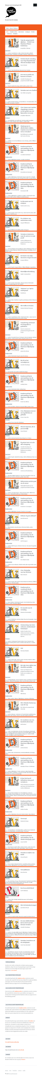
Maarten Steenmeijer (29, 619)
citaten (18, 659)
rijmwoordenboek (29, 715)
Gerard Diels (8, 547)
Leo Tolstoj (28, 438)
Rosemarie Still (8, 197)
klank (22, 619)
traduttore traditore (21, 195)
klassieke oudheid (29, 53)
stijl (15, 795)
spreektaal (33, 954)
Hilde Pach (32, 492)
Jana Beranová (18, 527)
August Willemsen (12, 229)
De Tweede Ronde (25, 714)
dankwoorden (21, 978)
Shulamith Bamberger (16, 494)
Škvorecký (7, 883)
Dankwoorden (13, 32)
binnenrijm (30, 771)
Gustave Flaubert (12, 248)
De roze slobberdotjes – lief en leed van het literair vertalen (28, 922)
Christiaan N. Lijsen (17, 660)
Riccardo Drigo (11, 881)
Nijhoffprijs (14, 159)
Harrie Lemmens (28, 337)
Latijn (19, 53)
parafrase (29, 792)
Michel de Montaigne (22, 250)
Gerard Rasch (30, 865)
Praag (16, 881)
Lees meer (14, 970)
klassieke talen (30, 772)
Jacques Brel (16, 955)
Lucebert (15, 197)
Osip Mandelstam (15, 70)
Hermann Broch (33, 933)
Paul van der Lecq (19, 212)
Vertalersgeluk (25, 120)
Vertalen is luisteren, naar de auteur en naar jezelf (28, 236)
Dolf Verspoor (14, 545)
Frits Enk (22, 715)
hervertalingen (19, 248)
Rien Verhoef (18, 581)
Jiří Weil (17, 882)
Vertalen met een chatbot (29, 90)
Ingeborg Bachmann (24, 299)
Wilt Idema (31, 698)
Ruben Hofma (24, 494)
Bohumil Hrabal (20, 883)
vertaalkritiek (11, 120)
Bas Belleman (18, 140)
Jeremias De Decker (24, 178)
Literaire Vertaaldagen (24, 731)
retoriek (20, 772)
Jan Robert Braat (31, 916)
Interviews (21, 32)
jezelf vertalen (23, 318)
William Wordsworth (19, 934)
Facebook (21, 1050)
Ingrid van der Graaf (27, 338)
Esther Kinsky (13, 121)
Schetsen (9, 33)
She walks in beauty (27, 305)
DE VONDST (20, 284)
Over (28, 413)
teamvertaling (8, 794)
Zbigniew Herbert (18, 864)
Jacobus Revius (32, 178)
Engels (9, 85)
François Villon (23, 406)
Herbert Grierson (22, 545)
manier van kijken (9, 735)
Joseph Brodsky (14, 916)
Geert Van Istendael (26, 953)
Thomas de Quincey (9, 934)
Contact (20, 1070)
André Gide (13, 659)
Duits (28, 121)
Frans (31, 85)
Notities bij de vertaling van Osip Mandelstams (28, 60)
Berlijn (15, 899)
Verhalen (15, 33)
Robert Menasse (33, 299)
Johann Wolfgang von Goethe (18, 794)
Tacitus (19, 771)
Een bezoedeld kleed (27, 888)
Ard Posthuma (29, 899)
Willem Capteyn (32, 732)
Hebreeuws (7, 494)
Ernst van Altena (11, 406)
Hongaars (25, 733)
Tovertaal (24, 818)
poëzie (9, 53)
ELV (35, 101)
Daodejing (30, 250)
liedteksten (13, 619)
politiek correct (11, 140)
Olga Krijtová (32, 814)
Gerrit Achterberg (28, 602)
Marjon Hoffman (18, 733)
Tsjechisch (7, 528)
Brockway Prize (8, 900)
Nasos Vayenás (27, 641)
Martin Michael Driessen (14, 318)
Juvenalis (24, 772)
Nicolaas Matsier (28, 659)
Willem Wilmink (25, 267)
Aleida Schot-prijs (15, 848)
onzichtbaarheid (26, 864)
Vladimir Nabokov (9, 795)
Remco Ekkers (20, 121)
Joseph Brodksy (16, 847)
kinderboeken (20, 735)
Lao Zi (34, 250)
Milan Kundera (11, 527)
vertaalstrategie (15, 492)
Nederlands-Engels (21, 177)
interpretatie (11, 792)
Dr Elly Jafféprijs (11, 679)
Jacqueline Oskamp (22, 54)
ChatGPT (17, 103)
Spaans (19, 511)
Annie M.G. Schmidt (30, 177)
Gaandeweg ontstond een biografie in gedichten (28, 324)
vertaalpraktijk (14, 932)
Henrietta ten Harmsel (10, 178)
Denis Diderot (26, 933)
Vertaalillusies (25, 870)
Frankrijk (10, 955)
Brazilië (18, 229)
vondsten (10, 732)
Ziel (22, 648)
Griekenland (14, 641)
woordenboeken (14, 731)
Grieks (22, 53)
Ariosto (18, 715)
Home (6, 1070)
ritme (35, 619)
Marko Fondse (20, 641)
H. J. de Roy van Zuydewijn (15, 773)
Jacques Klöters (18, 267)
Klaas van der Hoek (24, 681)
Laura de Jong (25, 140)
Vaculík (30, 882)
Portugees (26, 229)
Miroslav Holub (25, 527)
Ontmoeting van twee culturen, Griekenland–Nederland (28, 627)
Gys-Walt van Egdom (10, 103)
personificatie (18, 120)
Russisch (22, 70)
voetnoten (26, 698)
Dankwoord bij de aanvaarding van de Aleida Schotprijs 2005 (28, 837)
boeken (31, 1021)
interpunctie (12, 620)
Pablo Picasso (13, 214)
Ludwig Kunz (23, 389)
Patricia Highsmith (18, 933)
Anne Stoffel (8, 848)
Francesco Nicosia (15, 476)
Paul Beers (16, 299)
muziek (22, 865)
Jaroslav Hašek (8, 882)
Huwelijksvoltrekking (28, 271)
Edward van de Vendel (23, 732)
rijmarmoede (19, 954)
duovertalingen (15, 953)
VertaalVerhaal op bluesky (12, 1042)
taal (14, 371)
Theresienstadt (22, 881)
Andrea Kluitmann (27, 248)
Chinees (16, 698)
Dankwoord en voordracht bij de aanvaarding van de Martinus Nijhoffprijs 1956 (27, 591)
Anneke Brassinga (15, 85)
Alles (7, 32)
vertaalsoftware (22, 101)
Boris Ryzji (10, 847)
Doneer (23, 1059)
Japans (18, 159)
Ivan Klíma (34, 881)
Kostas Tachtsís (20, 642)
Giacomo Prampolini (25, 475)
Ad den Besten (17, 752)
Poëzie (33, 32)
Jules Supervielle (29, 564)
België (11, 954)
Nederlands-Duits (31, 195)
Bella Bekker (22, 848)
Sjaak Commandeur (15, 282)
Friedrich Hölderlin (25, 752)
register (7, 620)
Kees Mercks (26, 882)
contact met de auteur (28, 212)
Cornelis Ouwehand (25, 159)
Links (24, 1070)
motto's (22, 659)
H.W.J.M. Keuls (22, 564)
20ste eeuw (26, 476)
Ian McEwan (30, 581)
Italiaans (18, 475)
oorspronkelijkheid (9, 733)
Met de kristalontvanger (28, 905)
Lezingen (27, 32)
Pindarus (11, 660)
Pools (18, 865)
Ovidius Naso (30, 54)
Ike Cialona (13, 715)
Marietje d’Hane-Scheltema (11, 54)
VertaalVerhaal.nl (13, 1073)
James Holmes (11, 602)
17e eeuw (17, 178)
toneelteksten (14, 53)
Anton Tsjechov (29, 848)
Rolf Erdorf (15, 732)
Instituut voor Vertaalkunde (20, 792)
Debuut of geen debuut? (28, 516)
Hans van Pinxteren (28, 679)
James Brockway (24, 356)
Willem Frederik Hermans (23, 197)
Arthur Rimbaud (13, 250)
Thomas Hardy (24, 282)
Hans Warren (27, 642)
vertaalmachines (30, 101)
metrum (13, 438)
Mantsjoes (21, 422)
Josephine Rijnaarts (13, 284)
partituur (33, 864)
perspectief (10, 371)
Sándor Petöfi (31, 733)
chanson (18, 406)
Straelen (20, 951)
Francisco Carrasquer (26, 511)
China (9, 698)
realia (9, 731)
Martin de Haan (14, 101)
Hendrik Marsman (22, 899)
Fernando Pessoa (15, 337)
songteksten (33, 267)
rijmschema (8, 715)
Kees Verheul (27, 70)
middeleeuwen (32, 714)
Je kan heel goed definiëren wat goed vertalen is (27, 780)
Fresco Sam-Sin (14, 422)
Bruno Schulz (11, 864)
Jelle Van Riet (23, 85)
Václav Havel (13, 883)
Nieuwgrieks (13, 642)
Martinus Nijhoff (11, 475)
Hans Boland (23, 438)
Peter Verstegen (28, 795)
